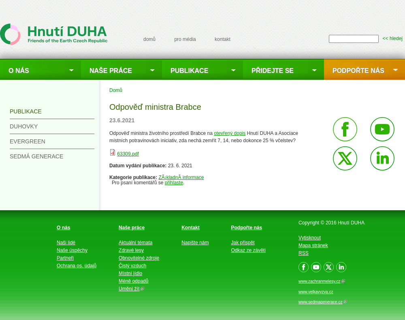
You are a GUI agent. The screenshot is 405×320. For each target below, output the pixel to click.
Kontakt (190, 227)
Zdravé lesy (131, 250)
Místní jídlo (130, 273)
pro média (185, 39)
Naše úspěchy (72, 250)
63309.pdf (128, 154)
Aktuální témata (135, 242)
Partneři (65, 258)
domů (149, 39)
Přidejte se (273, 70)
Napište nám (195, 242)
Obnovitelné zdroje (139, 258)
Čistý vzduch (132, 266)
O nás (19, 70)
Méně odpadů (133, 281)
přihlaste (174, 183)
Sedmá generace (36, 156)
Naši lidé (66, 242)
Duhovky (24, 126)
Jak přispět (243, 242)
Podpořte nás (358, 70)
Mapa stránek (313, 245)
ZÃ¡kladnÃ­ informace (181, 177)
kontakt (222, 39)
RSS (303, 253)
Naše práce (111, 70)
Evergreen (27, 141)
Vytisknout (309, 238)
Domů (115, 90)
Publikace (189, 70)
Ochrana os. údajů (76, 266)
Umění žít (131, 289)
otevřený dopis (229, 133)
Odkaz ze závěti (248, 250)
